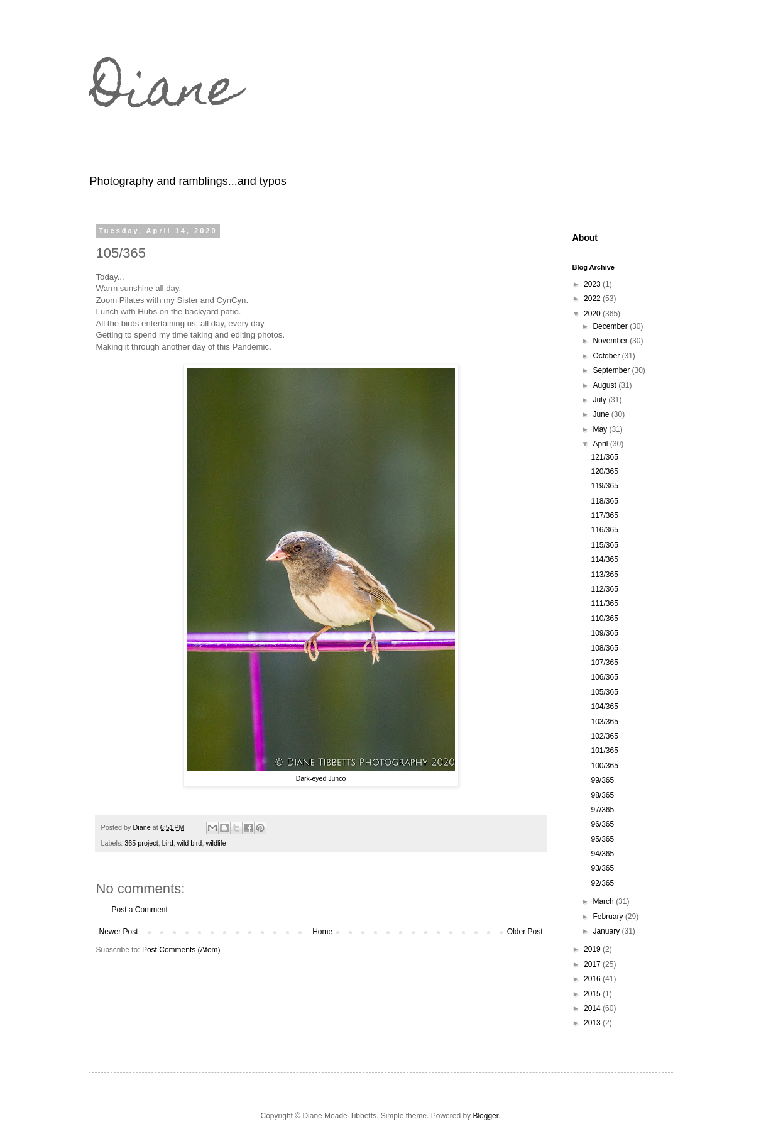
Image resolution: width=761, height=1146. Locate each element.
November (611, 340)
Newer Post (118, 931)
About (585, 238)
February (609, 916)
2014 (593, 1008)
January (607, 931)
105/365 (604, 692)
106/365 (604, 677)
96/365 (602, 824)
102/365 (604, 736)
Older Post (525, 931)
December (611, 326)
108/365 (604, 648)
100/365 (604, 765)
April (601, 443)
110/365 (604, 618)
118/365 (604, 501)
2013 (593, 1022)
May (601, 429)
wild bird (189, 843)
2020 (593, 313)
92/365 (602, 883)
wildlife (215, 843)
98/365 (602, 795)
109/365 (604, 633)
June (602, 414)
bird (167, 843)
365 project (141, 843)
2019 (593, 949)
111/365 (604, 603)
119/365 (604, 486)
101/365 (604, 750)
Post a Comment (140, 909)
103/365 (604, 721)
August (605, 385)
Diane (164, 93)
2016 (593, 978)
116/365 (604, 530)
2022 (593, 298)
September (612, 370)
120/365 (604, 471)
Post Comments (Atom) (181, 949)
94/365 (602, 853)
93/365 (602, 868)
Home (322, 931)
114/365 (604, 559)
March (604, 901)
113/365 (604, 574)
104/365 (604, 706)
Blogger (485, 1115)
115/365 (604, 545)
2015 (593, 993)
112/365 (604, 589)
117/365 (604, 515)
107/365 (604, 662)
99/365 (602, 780)
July (600, 399)
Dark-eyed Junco (321, 778)
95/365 (602, 839)
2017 (593, 964)
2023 (593, 284)
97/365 (602, 809)
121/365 (604, 457)
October (607, 355)
